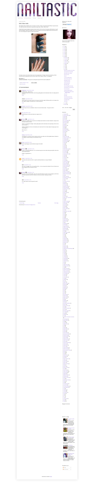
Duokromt (64, 178)
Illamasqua (65, 228)
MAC (64, 280)
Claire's (64, 146)
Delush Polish (65, 168)
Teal (63, 382)
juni (65, 66)
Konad (64, 249)
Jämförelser (65, 239)
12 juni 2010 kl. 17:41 (27, 179)
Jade (64, 234)
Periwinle (64, 330)
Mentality (64, 288)
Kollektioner (65, 247)
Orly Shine (65, 101)
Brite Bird (64, 131)
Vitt (63, 394)
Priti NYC (64, 346)
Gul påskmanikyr (66, 99)
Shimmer (64, 366)
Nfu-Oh (64, 309)
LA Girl (64, 254)
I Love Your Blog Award (68, 77)
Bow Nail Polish (65, 130)
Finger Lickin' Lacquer (66, 197)
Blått (64, 127)
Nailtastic (23, 119)
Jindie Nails (65, 238)
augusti (65, 63)
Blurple (64, 126)
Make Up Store (65, 283)
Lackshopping (65, 258)
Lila (63, 267)
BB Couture (65, 122)
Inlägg (64, 467)
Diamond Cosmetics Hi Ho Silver (69, 70)
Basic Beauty (65, 121)
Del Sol (64, 167)
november (66, 59)
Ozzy (64, 326)
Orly (63, 325)
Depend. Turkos (65, 171)
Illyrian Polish (65, 229)
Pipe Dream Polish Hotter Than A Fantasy (71, 454)
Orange (64, 322)
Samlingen (65, 356)
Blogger (51, 476)
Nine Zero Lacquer (66, 310)
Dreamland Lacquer (66, 177)
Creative (64, 156)
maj (65, 67)
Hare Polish (65, 221)
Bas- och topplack (66, 120)
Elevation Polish (65, 186)
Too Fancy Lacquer (66, 386)
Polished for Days (66, 338)
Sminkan (23, 106)
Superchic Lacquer (66, 377)
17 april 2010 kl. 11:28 (28, 158)
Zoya (64, 399)
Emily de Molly (65, 187)
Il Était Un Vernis (66, 227)
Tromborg (64, 389)
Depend (64, 170)
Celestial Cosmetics (66, 137)
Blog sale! (40, 18)
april (65, 69)
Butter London (65, 136)
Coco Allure (65, 151)
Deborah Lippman (66, 165)
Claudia (64, 147)
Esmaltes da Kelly (66, 188)
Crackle (64, 155)
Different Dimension (66, 173)
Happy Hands (65, 219)
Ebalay (64, 182)
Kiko (64, 244)
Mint (64, 290)
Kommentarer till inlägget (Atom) (30, 204)
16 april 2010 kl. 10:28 (26, 112)
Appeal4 (64, 116)
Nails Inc (64, 304)
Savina (64, 357)
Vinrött (64, 393)
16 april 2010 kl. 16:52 (28, 134)
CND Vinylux (65, 150)
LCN (64, 263)
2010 (64, 56)
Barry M (64, 119)
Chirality (64, 142)
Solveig (23, 134)
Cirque (64, 145)
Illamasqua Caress (67, 80)
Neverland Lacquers (66, 308)
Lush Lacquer (65, 277)
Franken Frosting (66, 201)
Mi (22, 112)
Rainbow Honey (65, 348)
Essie (64, 191)
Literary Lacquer (65, 270)
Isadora (64, 233)
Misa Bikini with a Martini (68, 73)
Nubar (64, 313)
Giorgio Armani (65, 202)
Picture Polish (65, 332)
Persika (64, 331)
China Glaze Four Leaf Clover (69, 87)
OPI (63, 321)
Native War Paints (66, 305)
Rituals (64, 351)
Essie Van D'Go (66, 74)
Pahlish (64, 327)
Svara (23, 95)
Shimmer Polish (65, 367)
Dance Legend (65, 162)
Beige (64, 124)
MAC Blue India (66, 84)
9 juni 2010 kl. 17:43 (27, 164)
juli (64, 64)
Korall (64, 252)
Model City (65, 295)
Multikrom (64, 298)
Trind (64, 388)
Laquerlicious (65, 260)
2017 (64, 46)
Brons (64, 132)
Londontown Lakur (66, 272)
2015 (64, 49)
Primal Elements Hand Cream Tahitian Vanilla (69, 92)
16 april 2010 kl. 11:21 (30, 119)
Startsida (20, 18)
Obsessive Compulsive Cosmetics (68, 316)
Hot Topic (65, 95)
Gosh (64, 209)
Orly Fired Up (70, 445)
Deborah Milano (65, 166)
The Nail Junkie (65, 383)
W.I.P (64, 396)
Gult (63, 217)
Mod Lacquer (65, 294)
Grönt (64, 214)
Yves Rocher (65, 398)
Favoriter (64, 196)
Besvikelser (65, 125)
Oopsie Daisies (65, 320)
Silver (64, 368)
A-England (65, 114)
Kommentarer (65, 469)
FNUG (64, 198)
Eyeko (64, 193)
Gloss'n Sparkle (65, 208)
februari (65, 104)
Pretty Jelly (65, 343)
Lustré (64, 278)
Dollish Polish (65, 176)
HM (63, 222)
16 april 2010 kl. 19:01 (28, 142)
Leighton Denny (65, 264)
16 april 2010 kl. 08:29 (30, 90)
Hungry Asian (65, 226)
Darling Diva (65, 163)
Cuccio (64, 158)
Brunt (64, 135)
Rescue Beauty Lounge (67, 350)
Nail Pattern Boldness (66, 303)
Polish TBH (65, 337)
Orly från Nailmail (67, 83)
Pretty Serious (65, 345)
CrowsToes (65, 157)
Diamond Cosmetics (66, 172)
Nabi (64, 299)
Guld (64, 216)
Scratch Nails (65, 361)
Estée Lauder (65, 192)
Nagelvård (64, 300)
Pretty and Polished (66, 342)
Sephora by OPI (65, 363)
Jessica (64, 237)
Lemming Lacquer (66, 265)
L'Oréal (64, 253)
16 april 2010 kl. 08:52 (28, 98)
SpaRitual (64, 373)
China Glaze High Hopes (68, 96)
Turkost (64, 391)
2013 (64, 52)
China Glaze (65, 141)
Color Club (65, 152)
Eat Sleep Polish (66, 181)
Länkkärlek (65, 279)
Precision (64, 341)
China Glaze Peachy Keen (68, 98)
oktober (65, 60)
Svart (64, 378)
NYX (64, 315)
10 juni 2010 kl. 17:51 (30, 172)
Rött (63, 353)
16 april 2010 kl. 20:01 (30, 148)
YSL (64, 397)
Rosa (64, 352)
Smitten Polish (65, 371)
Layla (64, 262)
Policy (34, 18)
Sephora (64, 362)
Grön (64, 213)
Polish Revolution (66, 336)
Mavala (64, 285)
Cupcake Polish (65, 161)
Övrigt (64, 401)
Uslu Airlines (65, 392)
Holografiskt (65, 223)
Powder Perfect (65, 340)
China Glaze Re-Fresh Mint (68, 71)
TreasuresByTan (65, 387)
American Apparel (66, 115)
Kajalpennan (24, 90)
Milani (64, 289)
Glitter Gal (64, 207)
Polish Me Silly (65, 335)
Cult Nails (64, 160)
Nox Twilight (65, 311)
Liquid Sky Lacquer (66, 269)
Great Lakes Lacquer (66, 211)
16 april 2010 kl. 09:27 (29, 106)
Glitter (64, 206)
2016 (64, 47)
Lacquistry (64, 259)
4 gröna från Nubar (67, 81)
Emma (23, 142)
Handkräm (64, 218)
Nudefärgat (65, 314)
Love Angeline (65, 273)
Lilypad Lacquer (65, 268)
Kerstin (23, 158)
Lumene (64, 275)
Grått (64, 212)
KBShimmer (65, 242)
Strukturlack (65, 376)
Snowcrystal (65, 372)
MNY (64, 293)
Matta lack (64, 284)
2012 (64, 53)
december (66, 57)
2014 (64, 50)
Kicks (64, 243)
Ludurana (64, 274)
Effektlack (64, 183)
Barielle (64, 117)
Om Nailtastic (27, 18)
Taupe (64, 381)
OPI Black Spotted (71, 437)
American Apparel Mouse (68, 90)
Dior (63, 175)
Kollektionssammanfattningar (68, 248)
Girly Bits (64, 203)
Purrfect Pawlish (65, 347)
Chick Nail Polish (66, 140)
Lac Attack (64, 257)
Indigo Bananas (65, 232)
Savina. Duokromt (66, 358)
